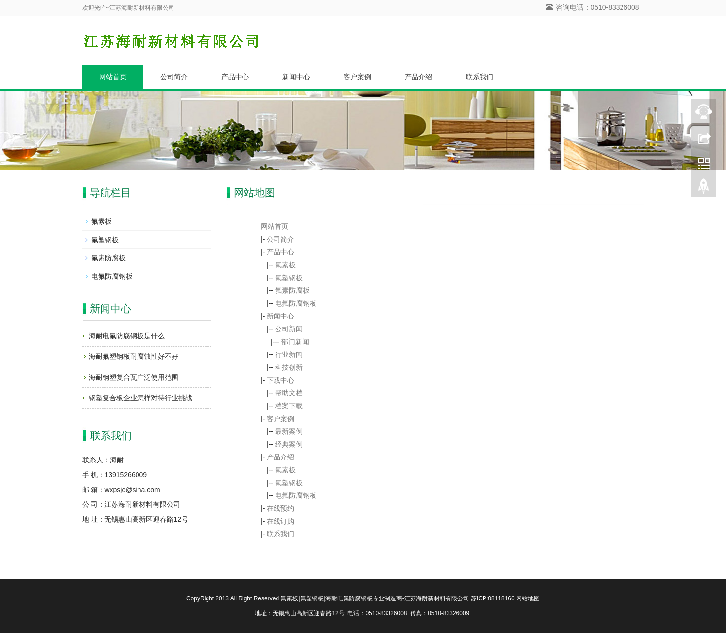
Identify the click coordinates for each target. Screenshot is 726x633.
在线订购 (280, 521)
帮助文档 (289, 393)
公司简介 (174, 77)
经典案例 (289, 444)
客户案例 (357, 77)
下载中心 (280, 380)
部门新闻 (295, 342)
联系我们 (479, 77)
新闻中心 (296, 77)
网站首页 (113, 77)
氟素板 (285, 265)
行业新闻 (289, 354)
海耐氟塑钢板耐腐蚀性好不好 (133, 356)
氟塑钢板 (289, 277)
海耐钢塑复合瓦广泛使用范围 (133, 377)
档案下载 (289, 406)
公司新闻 (289, 329)
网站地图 (528, 598)
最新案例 (289, 431)
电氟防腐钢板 (295, 303)
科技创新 (289, 367)
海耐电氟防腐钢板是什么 (127, 336)
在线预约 (280, 508)
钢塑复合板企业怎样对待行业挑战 (140, 398)
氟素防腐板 (292, 290)
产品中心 (235, 77)
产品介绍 (418, 77)
